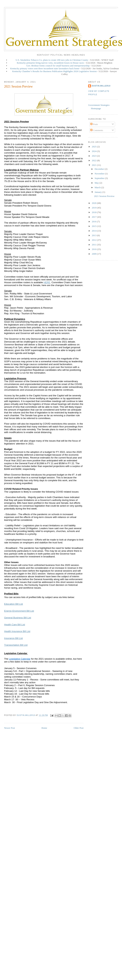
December (100, 169)
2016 (94, 221)
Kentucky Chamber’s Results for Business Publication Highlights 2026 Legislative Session (54, 71)
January (98, 192)
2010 (94, 249)
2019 (94, 207)
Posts (94, 124)
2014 (94, 230)
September (100, 178)
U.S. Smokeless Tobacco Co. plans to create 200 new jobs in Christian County (52, 60)
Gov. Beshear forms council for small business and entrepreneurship (58, 65)
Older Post (79, 728)
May (97, 182)
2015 (94, 226)
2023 (94, 155)
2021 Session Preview (104, 196)
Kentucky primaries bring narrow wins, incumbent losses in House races (50, 62)
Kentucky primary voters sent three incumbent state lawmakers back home (44, 68)
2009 (94, 253)
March (98, 187)
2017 (94, 217)
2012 (94, 240)
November (100, 173)
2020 (94, 203)
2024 (94, 151)
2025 (94, 146)
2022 (94, 160)
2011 (94, 244)
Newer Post (9, 728)
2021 (94, 165)
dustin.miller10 (101, 86)
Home (44, 728)
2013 (94, 235)
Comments (96, 130)
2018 (94, 212)
